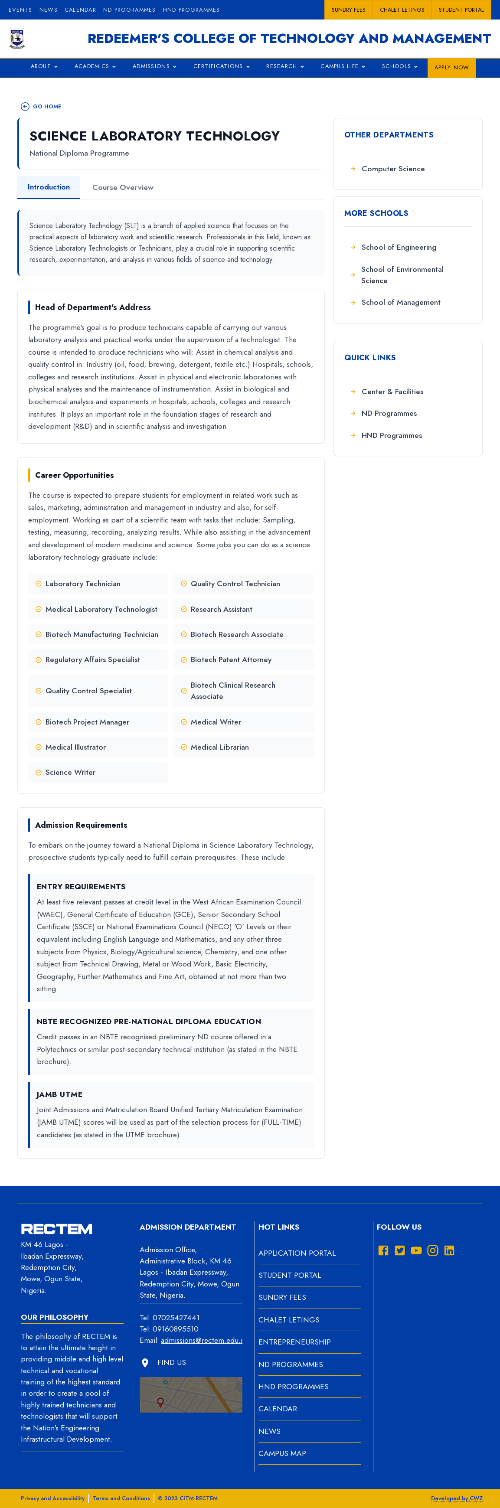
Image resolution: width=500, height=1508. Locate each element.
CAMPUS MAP (282, 1453)
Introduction (49, 187)
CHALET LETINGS (289, 1319)
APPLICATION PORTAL (297, 1253)
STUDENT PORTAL (289, 1275)
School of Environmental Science (397, 275)
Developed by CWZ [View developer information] (457, 1498)
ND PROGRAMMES (129, 10)
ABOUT (46, 67)
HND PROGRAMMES (191, 10)
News (48, 10)
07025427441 (176, 1317)
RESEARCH (286, 67)
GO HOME (41, 106)
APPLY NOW (452, 67)
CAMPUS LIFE (344, 67)
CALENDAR (277, 1408)
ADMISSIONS (156, 67)
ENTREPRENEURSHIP (294, 1342)
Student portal (461, 10)
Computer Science (387, 168)
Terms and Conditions (121, 1498)
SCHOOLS (401, 67)
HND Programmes (386, 435)
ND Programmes (383, 413)
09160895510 (176, 1329)
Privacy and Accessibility (53, 1498)
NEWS (269, 1431)
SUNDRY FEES (282, 1297)
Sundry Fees (349, 10)
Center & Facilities (386, 391)
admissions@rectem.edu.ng (201, 1340)
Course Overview (123, 187)
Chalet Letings (402, 10)
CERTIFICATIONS (223, 67)
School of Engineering (393, 247)
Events (21, 10)
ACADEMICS (97, 67)
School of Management (395, 302)
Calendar (80, 10)
